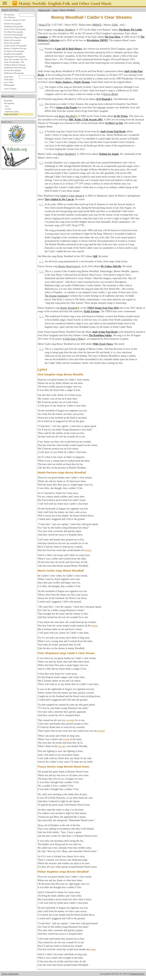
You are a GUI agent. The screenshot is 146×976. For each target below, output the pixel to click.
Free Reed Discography (13, 32)
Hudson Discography (12, 40)
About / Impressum (10, 974)
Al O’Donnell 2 (104, 99)
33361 (115, 24)
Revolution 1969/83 (97, 40)
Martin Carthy (45, 10)
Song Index (8, 77)
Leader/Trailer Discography (15, 45)
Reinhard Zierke (137, 974)
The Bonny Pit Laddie (130, 29)
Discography (9, 14)
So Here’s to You (114, 123)
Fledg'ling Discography (13, 26)
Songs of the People (66, 107)
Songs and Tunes (11, 114)
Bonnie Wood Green (68, 266)
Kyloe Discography (12, 43)
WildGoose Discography (14, 73)
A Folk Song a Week (73, 338)
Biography (8, 100)
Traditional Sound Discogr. (15, 67)
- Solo (6, 106)
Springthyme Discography (14, 56)
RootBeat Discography (13, 54)
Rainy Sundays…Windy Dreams (73, 82)
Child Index (9, 79)
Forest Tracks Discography (15, 29)
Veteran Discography (12, 70)
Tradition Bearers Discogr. (15, 65)
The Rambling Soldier (100, 335)
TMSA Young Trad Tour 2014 (103, 308)
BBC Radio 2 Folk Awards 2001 (86, 119)
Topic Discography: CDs (14, 62)
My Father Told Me (110, 266)
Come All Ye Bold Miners (68, 48)
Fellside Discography (12, 24)
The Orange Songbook (56, 295)
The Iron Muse (112, 37)
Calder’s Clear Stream (71, 195)
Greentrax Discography (13, 34)
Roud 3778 (44, 24)
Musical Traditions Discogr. (15, 48)
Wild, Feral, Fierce (103, 344)
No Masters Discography (14, 51)
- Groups (7, 109)
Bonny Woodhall (67, 116)
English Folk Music (10, 10)
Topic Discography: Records (15, 59)
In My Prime (121, 116)
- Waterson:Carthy (11, 111)
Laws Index (9, 82)
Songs (55, 10)
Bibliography (9, 85)
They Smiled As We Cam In (59, 199)
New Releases (9, 17)
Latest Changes (10, 88)
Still (95, 256)
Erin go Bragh (111, 94)
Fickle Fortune (91, 311)
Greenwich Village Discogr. (15, 37)
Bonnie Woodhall (68, 308)
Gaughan (43, 37)
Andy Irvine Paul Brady (113, 131)
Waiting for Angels (109, 154)
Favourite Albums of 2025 (14, 20)
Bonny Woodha (65, 29)
